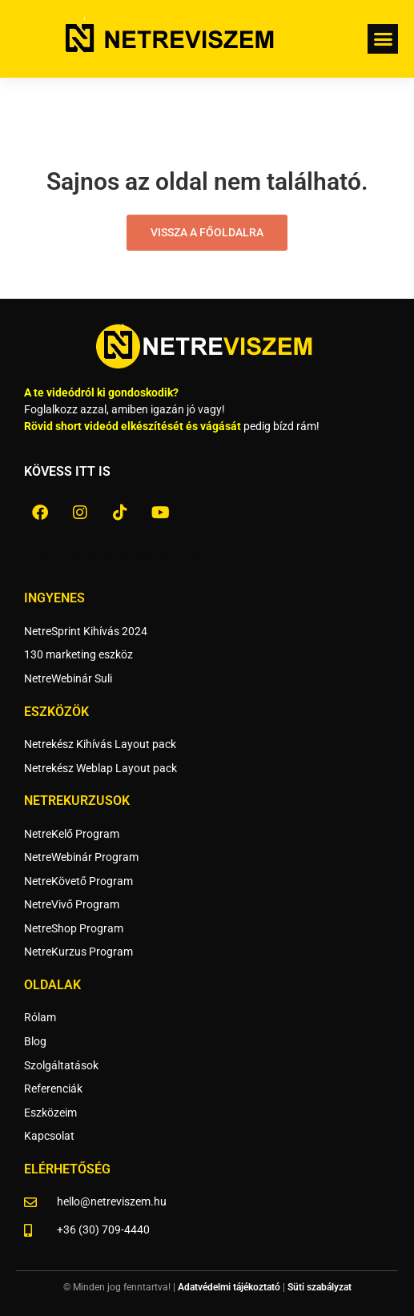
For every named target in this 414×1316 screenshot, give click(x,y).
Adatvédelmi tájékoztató (229, 1287)
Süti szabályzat (319, 1287)
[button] (383, 39)
